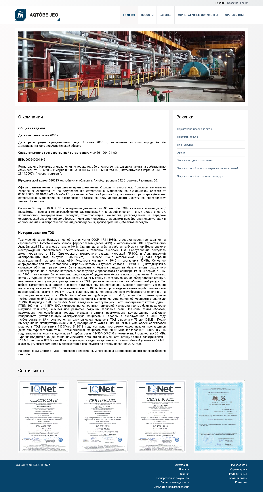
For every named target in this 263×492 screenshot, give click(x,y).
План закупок (185, 144)
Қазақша (233, 2)
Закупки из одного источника (195, 160)
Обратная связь (237, 478)
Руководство (239, 464)
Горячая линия (234, 15)
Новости (147, 15)
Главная (129, 15)
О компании (182, 464)
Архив (181, 152)
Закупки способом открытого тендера (200, 176)
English (244, 2)
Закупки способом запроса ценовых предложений (207, 168)
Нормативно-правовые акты (194, 129)
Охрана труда (238, 469)
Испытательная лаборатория (171, 486)
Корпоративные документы (198, 15)
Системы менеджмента (175, 482)
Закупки (165, 15)
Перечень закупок (188, 136)
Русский (221, 2)
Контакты (241, 482)
